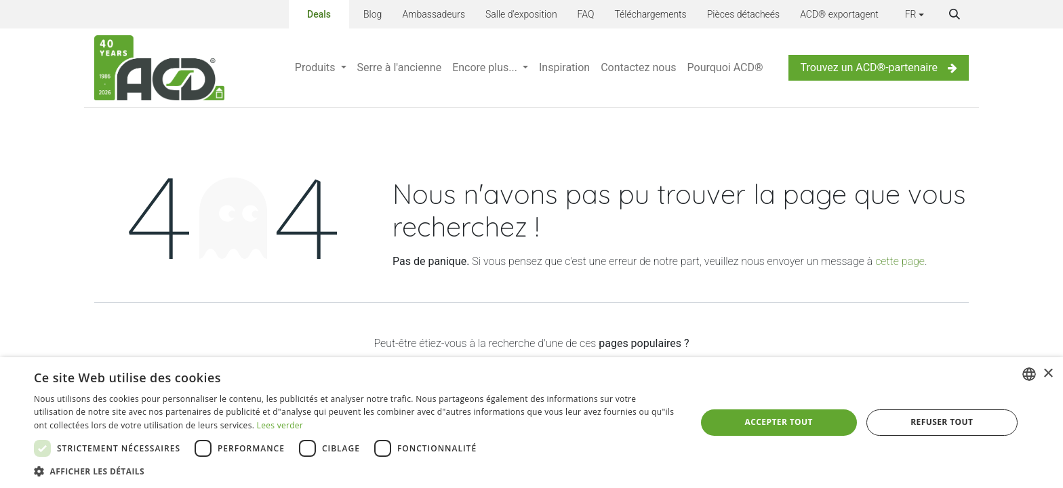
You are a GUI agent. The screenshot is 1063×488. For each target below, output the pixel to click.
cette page (900, 261)
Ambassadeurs (433, 14)
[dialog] (531, 422)
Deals (319, 12)
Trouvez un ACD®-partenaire (878, 67)
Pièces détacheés (743, 14)
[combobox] (1029, 374)
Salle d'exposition (521, 14)
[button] (954, 14)
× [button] (1048, 374)
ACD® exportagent (839, 14)
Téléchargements (650, 14)
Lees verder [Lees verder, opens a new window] (280, 425)
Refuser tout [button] (941, 422)
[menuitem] (320, 67)
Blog (372, 14)
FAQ (586, 14)
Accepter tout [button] (779, 422)
